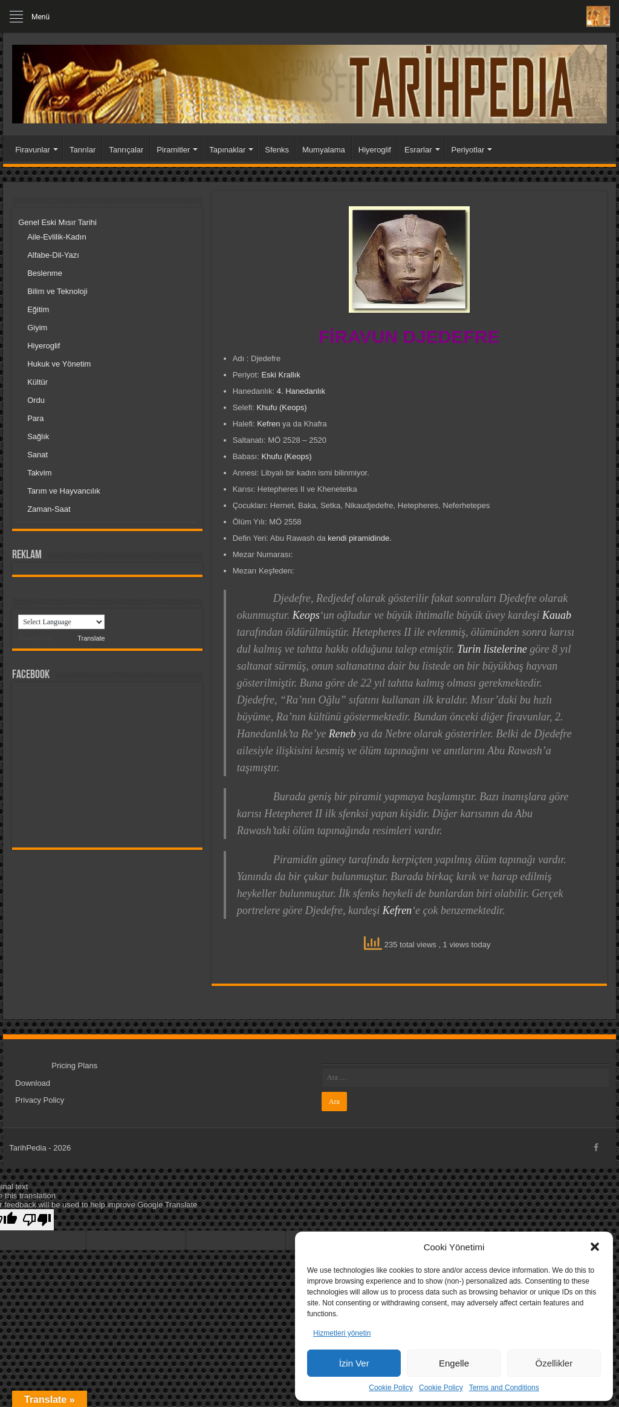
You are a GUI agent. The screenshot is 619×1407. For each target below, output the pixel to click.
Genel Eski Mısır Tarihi (57, 222)
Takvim (39, 472)
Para (35, 418)
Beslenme (44, 273)
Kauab (556, 615)
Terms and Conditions (504, 1387)
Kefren (268, 423)
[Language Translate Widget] (61, 622)
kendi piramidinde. (360, 538)
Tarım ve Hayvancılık (63, 490)
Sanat (37, 454)
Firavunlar (32, 149)
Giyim (37, 327)
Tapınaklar (227, 149)
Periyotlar (468, 149)
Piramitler (173, 149)
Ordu (36, 400)
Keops (306, 615)
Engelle (454, 1363)
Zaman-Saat (49, 509)
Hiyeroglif (374, 149)
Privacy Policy (39, 1100)
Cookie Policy (391, 1387)
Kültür (37, 382)
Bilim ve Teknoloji (57, 291)
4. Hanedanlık (301, 391)
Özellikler (553, 1363)
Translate (80, 638)
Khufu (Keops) (281, 407)
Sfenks (277, 149)
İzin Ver (354, 1363)
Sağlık (38, 436)
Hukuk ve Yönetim (59, 363)
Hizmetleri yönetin (342, 1333)
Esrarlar (418, 149)
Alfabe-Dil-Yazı (53, 255)
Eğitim (38, 309)
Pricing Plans (74, 1065)
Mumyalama (323, 149)
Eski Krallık (280, 374)
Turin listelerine (492, 649)
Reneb (342, 734)
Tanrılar (83, 149)
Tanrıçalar (126, 149)
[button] (595, 1247)
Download (32, 1083)
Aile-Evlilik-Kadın (56, 236)
